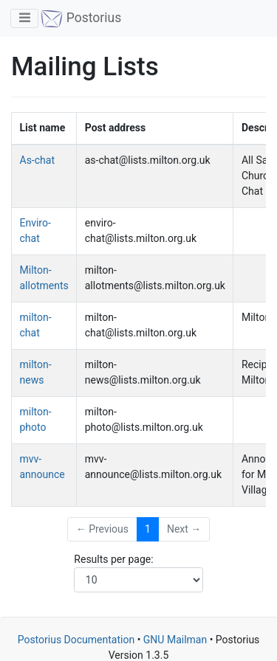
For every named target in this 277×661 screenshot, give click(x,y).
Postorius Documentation (76, 640)
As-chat (37, 160)
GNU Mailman (175, 640)
